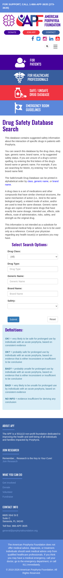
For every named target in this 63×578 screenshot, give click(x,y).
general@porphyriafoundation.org (20, 530)
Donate (12, 32)
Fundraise (8, 496)
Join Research (10, 461)
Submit (13, 319)
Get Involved (9, 482)
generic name (41, 181)
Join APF (31, 32)
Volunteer (7, 492)
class (30, 181)
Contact (51, 32)
